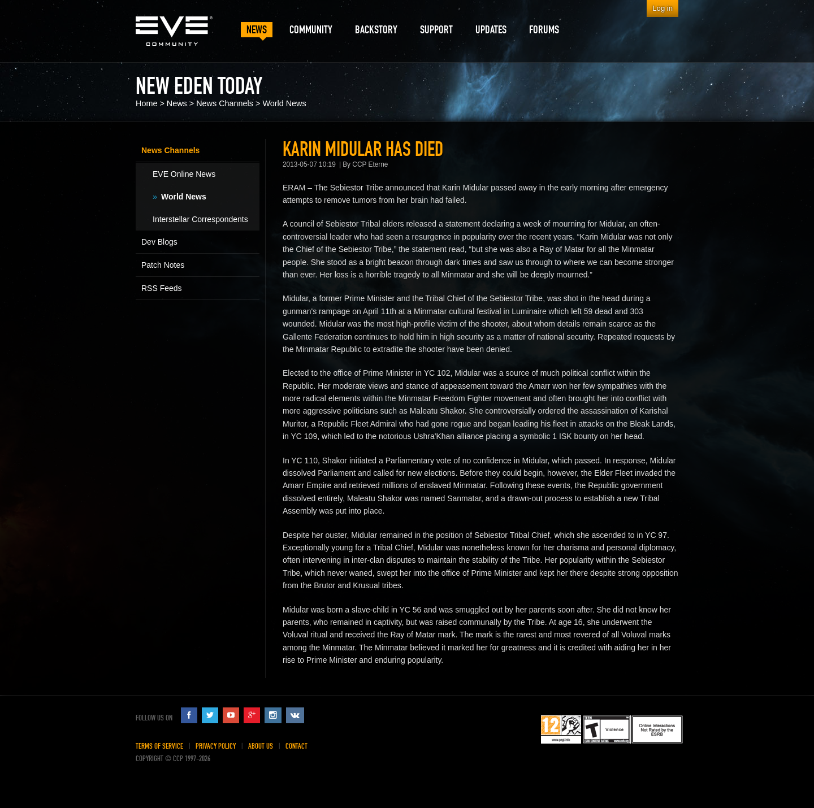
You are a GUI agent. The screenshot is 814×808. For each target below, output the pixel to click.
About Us (260, 746)
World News (284, 103)
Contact (296, 746)
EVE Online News (184, 174)
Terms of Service (159, 746)
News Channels (224, 103)
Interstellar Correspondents (200, 219)
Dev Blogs (159, 241)
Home (146, 103)
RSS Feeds (161, 288)
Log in (662, 8)
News (177, 103)
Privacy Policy (216, 746)
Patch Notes (162, 265)
